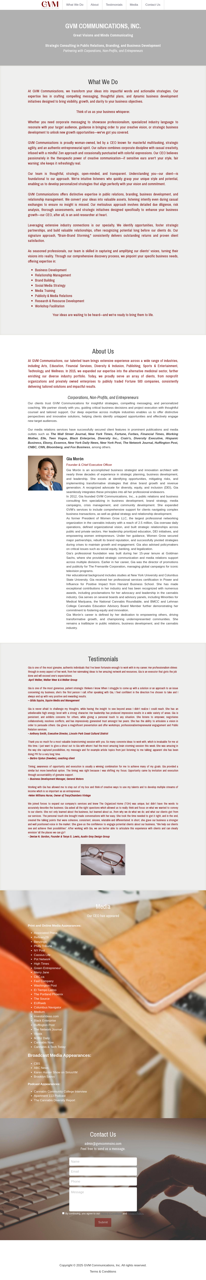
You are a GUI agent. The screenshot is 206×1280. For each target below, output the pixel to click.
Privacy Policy (135, 1213)
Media (134, 4)
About (94, 4)
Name (75, 1161)
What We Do (74, 4)
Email (75, 1171)
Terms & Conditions (111, 1213)
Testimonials (114, 4)
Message (77, 1192)
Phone (75, 1181)
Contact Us (152, 4)
